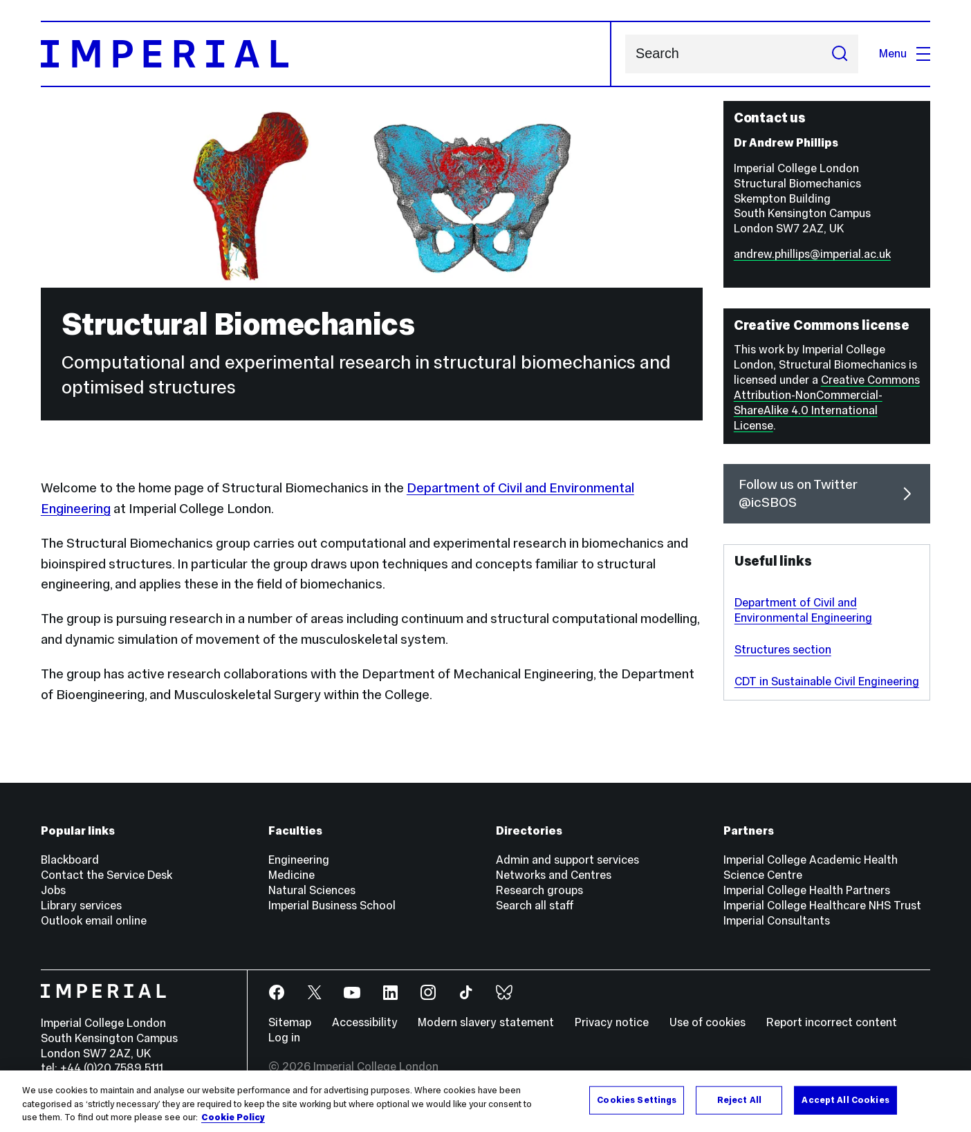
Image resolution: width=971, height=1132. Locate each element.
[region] (485, 1101)
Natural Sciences (311, 890)
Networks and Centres (553, 875)
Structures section (782, 649)
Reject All (739, 1099)
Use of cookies (707, 1022)
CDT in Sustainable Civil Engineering (826, 681)
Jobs (53, 890)
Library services (81, 905)
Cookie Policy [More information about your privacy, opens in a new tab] (233, 1117)
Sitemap (289, 1022)
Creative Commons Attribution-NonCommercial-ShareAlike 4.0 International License (827, 403)
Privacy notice (612, 1022)
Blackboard (70, 860)
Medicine (291, 875)
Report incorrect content (831, 1022)
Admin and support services (567, 860)
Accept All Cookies (845, 1099)
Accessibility (365, 1022)
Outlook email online (94, 920)
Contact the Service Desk (106, 875)
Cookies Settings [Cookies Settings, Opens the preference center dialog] (636, 1099)
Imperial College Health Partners (806, 890)
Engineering (298, 860)
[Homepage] (326, 54)
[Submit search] (839, 54)
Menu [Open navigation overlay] (905, 53)
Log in (284, 1037)
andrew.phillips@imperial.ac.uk (812, 254)
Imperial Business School (332, 905)
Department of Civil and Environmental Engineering (803, 610)
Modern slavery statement (486, 1022)
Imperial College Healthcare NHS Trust (822, 905)
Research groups (539, 890)
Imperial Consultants (776, 920)
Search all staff (535, 905)
